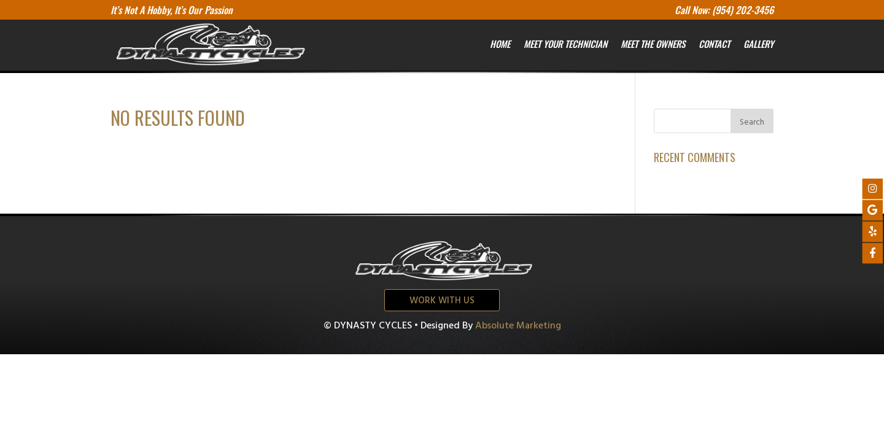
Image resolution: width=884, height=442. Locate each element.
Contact (714, 43)
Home (500, 43)
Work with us (442, 300)
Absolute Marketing (518, 326)
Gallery (758, 43)
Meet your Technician (565, 43)
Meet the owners (653, 43)
